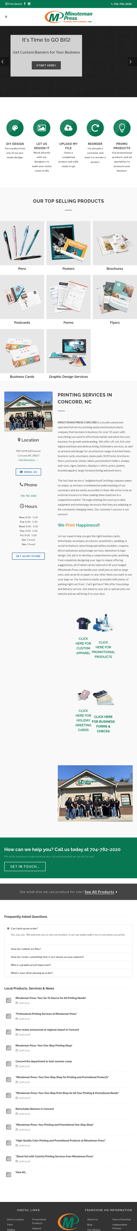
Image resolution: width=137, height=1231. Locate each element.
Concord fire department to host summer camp (44, 1062)
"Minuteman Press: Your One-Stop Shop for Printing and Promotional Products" (62, 1078)
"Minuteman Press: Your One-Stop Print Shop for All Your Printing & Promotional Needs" (67, 1093)
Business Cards (22, 377)
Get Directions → (28, 459)
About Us (92, 1219)
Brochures (115, 269)
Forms (68, 322)
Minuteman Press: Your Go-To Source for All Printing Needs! (51, 998)
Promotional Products (39, 1221)
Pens (22, 269)
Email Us (28, 471)
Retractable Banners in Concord (35, 1109)
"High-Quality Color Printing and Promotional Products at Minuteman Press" (61, 1141)
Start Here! (46, 65)
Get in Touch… (25, 866)
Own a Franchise (121, 1219)
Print (10, 1225)
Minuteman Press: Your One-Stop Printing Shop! (44, 1046)
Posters (68, 269)
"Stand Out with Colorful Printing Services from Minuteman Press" (55, 1157)
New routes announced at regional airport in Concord (47, 1030)
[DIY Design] (15, 128)
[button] (4, 61)
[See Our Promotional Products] (122, 128)
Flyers (115, 322)
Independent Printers (119, 1227)
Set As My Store (28, 556)
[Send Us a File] (68, 128)
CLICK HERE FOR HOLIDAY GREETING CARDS (83, 720)
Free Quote (15, 3)
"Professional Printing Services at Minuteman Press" (46, 1014)
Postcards (22, 322)
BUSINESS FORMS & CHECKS (105, 726)
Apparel (36, 1228)
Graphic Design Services (68, 377)
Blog (89, 1225)
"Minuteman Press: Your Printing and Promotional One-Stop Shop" (55, 1125)
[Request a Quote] (41, 128)
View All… (21, 1173)
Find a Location (15, 1219)
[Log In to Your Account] (95, 128)
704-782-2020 (122, 4)
